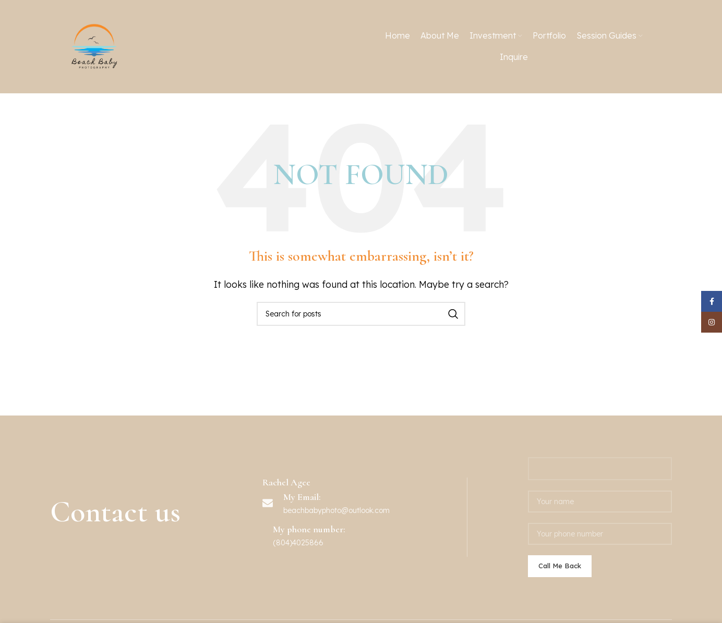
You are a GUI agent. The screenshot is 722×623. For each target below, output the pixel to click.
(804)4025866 (298, 542)
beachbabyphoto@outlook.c (331, 510)
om (384, 510)
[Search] (361, 314)
